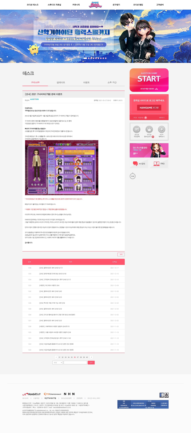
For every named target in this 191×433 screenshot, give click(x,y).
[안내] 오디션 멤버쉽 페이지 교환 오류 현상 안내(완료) (57, 314)
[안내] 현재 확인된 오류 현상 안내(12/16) (52, 273)
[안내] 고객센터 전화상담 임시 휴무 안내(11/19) (55, 338)
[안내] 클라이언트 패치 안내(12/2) (50, 320)
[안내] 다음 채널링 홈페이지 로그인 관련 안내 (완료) (56, 344)
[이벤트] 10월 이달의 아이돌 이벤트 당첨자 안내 (55, 332)
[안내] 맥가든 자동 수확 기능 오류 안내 (52, 303)
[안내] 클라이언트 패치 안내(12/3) (50, 297)
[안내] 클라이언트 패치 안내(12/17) (51, 268)
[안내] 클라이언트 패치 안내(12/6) (50, 291)
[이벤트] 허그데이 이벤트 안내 (49, 285)
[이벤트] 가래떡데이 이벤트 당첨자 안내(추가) (54, 326)
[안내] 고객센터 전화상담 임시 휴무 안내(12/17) (55, 279)
